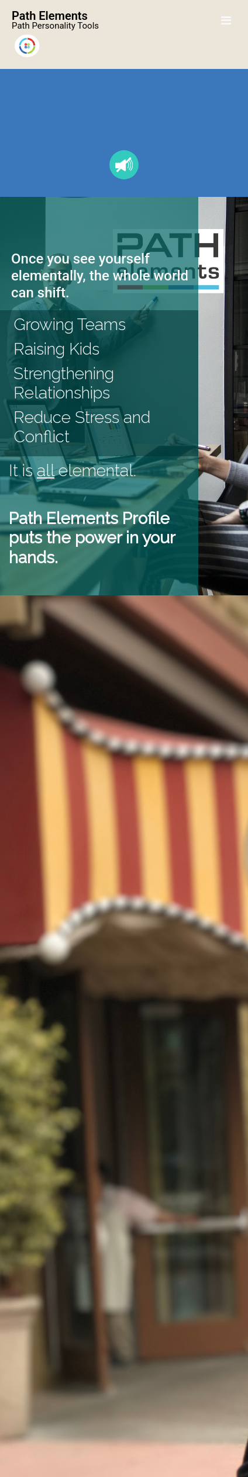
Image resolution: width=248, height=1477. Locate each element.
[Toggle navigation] (226, 20)
